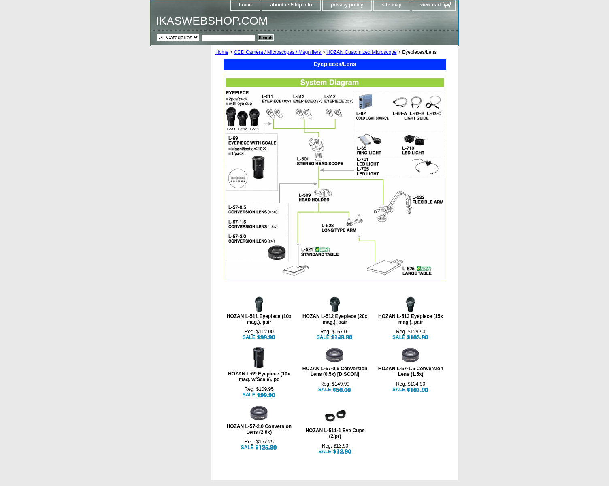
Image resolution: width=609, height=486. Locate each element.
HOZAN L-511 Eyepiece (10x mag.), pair (259, 319)
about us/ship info (291, 5)
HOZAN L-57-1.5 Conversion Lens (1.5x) (410, 371)
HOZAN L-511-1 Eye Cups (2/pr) (334, 433)
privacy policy (347, 5)
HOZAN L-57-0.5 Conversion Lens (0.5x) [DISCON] (335, 371)
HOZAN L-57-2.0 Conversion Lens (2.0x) (259, 429)
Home (221, 52)
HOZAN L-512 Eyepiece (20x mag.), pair (334, 319)
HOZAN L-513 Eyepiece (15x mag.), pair (410, 319)
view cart (430, 5)
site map (392, 5)
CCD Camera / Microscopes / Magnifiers (278, 52)
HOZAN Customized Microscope (361, 52)
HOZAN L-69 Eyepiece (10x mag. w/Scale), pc (259, 376)
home (245, 5)
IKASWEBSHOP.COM (212, 21)
